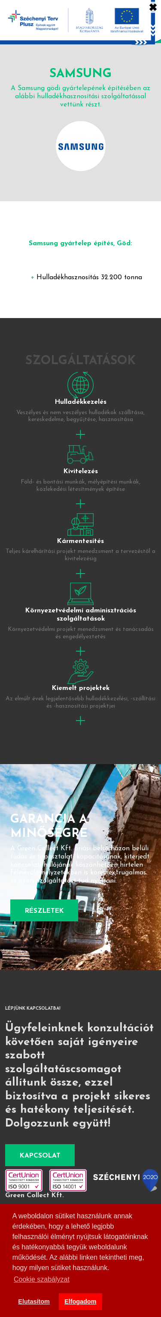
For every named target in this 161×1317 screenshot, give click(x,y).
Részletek (44, 911)
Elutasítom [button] (34, 1301)
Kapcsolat (40, 1155)
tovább (80, 406)
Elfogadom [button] (80, 1301)
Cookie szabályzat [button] (42, 1279)
